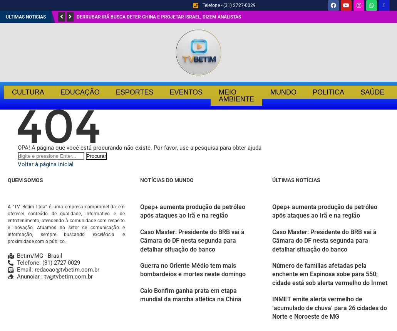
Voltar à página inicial (46, 164)
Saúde (372, 92)
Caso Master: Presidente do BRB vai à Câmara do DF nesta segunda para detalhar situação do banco (192, 240)
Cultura (28, 92)
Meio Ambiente (236, 95)
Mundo (283, 92)
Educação (80, 92)
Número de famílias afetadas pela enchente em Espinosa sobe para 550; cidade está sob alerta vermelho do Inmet (329, 274)
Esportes (135, 92)
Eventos (186, 92)
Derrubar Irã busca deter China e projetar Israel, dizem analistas (159, 17)
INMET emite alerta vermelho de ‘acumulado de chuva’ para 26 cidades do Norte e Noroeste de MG (329, 308)
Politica (328, 92)
